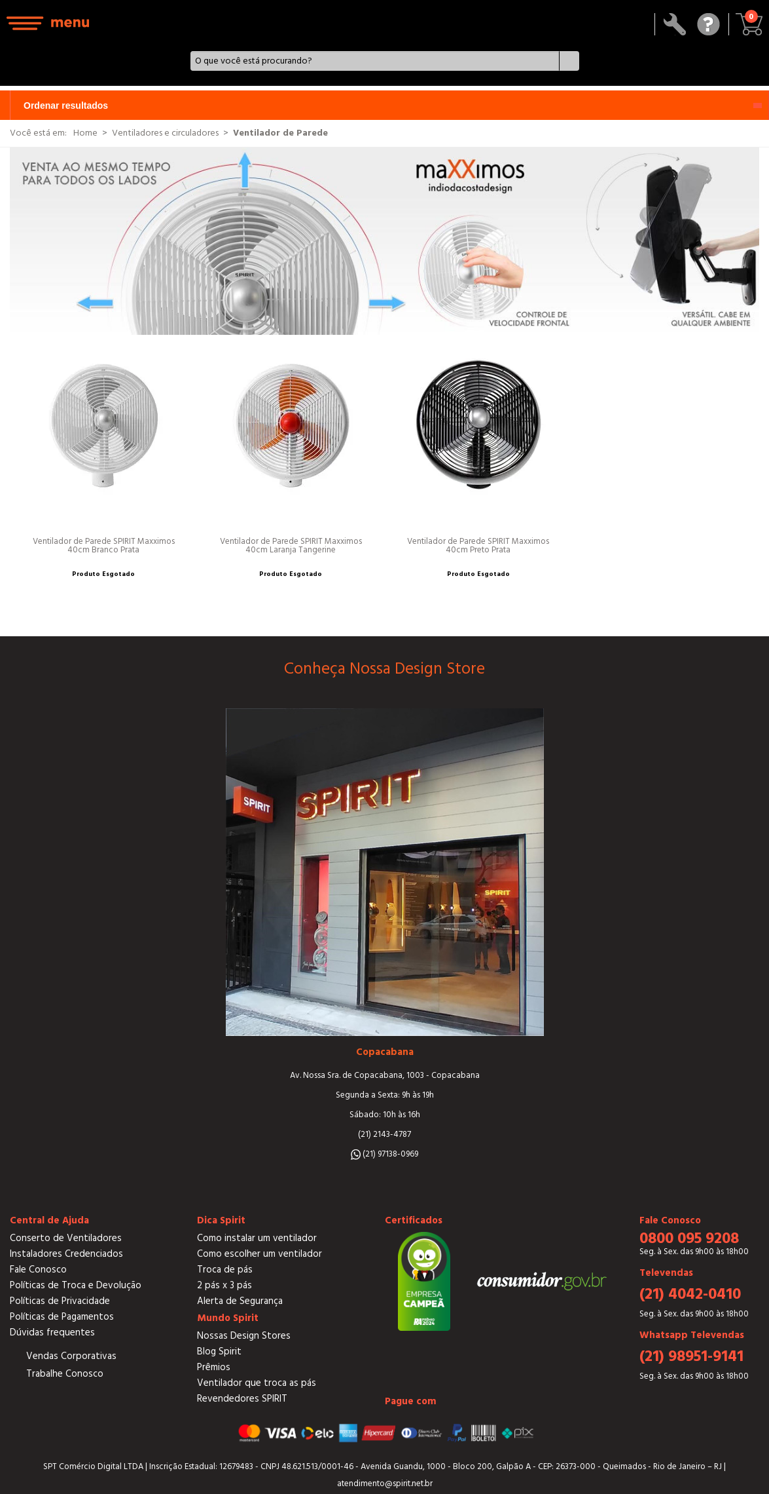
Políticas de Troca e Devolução (75, 1285)
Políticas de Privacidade (60, 1301)
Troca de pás (225, 1269)
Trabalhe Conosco (64, 1374)
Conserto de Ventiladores (66, 1238)
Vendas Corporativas (71, 1356)
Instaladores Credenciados (66, 1254)
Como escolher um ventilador (259, 1254)
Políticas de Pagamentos (62, 1317)
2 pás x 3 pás (224, 1285)
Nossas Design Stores (244, 1336)
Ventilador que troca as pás (256, 1383)
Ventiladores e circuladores (165, 133)
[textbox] (375, 61)
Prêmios (213, 1367)
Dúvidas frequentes (52, 1332)
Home (85, 133)
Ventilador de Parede (280, 133)
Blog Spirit (219, 1351)
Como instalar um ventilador (257, 1238)
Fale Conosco (38, 1269)
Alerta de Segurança (240, 1301)
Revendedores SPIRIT (242, 1399)
